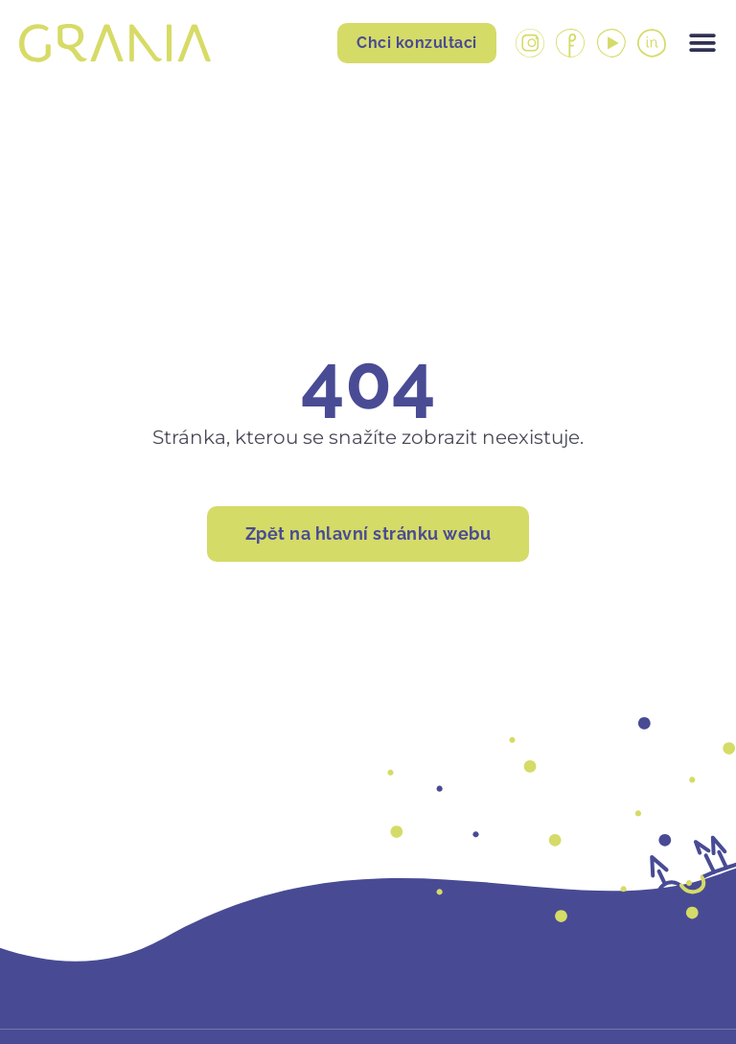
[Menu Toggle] (703, 43)
